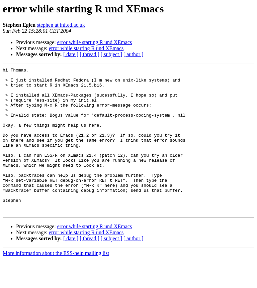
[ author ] (133, 54)
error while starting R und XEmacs (94, 42)
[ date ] (70, 54)
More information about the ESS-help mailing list (56, 282)
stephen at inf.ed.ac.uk (61, 25)
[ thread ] (89, 54)
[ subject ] (111, 54)
